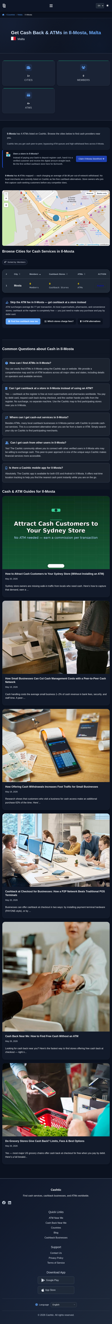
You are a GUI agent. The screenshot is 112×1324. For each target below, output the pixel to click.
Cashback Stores (58, 274)
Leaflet (80, 245)
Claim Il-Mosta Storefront (91, 159)
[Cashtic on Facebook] (4, 1203)
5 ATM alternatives (90, 321)
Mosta (17, 285)
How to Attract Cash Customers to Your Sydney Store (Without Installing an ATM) (54, 573)
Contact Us (56, 1253)
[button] (6, 194)
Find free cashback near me (23, 321)
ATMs (81, 274)
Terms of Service (56, 1263)
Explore (100, 286)
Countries (11, 15)
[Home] (3, 14)
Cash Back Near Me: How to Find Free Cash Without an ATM (41, 1036)
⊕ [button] (6, 205)
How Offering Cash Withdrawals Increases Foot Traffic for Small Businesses (51, 786)
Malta (20, 15)
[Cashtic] (4, 5)
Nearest (90, 193)
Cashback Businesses (55, 1237)
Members (35, 274)
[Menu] (51, 6)
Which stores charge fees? (59, 321)
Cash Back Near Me (56, 1223)
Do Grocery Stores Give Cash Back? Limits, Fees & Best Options (44, 1141)
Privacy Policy (56, 1258)
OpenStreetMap (93, 245)
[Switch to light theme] (107, 5)
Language (42, 1304)
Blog (56, 1232)
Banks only (102, 193)
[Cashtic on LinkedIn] (9, 1203)
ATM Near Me (56, 1218)
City (17, 274)
